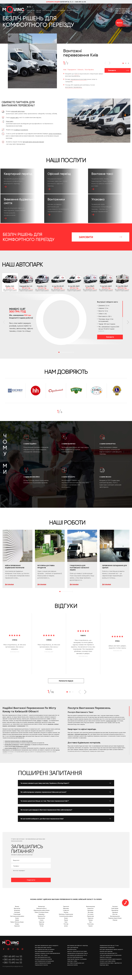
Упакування (61, 10)
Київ (30, 7)
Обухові (115, 913)
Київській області (42, 901)
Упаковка (97, 199)
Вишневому (115, 903)
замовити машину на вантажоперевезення (47, 946)
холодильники (12, 718)
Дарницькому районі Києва (41, 903)
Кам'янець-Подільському (66, 907)
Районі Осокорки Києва (41, 905)
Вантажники (46, 10)
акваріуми (50, 717)
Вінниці (17, 899)
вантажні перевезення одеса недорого (46, 938)
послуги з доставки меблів (107, 954)
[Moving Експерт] (13, 9)
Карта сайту (125, 970)
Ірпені (66, 918)
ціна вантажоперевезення (75, 950)
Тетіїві (41, 918)
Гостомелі (90, 907)
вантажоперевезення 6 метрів (44, 944)
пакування (27, 737)
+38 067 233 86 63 (122, 11)
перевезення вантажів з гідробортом (111, 955)
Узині (66, 914)
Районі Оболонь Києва (17, 914)
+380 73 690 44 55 (12, 955)
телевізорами (21, 718)
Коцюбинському (71, 942)
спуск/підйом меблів (10, 741)
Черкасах (90, 911)
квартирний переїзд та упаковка (77, 952)
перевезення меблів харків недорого (111, 952)
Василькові (41, 911)
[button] (109, 63)
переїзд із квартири (105, 950)
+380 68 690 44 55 (12, 949)
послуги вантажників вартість (108, 946)
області (39, 713)
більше (5, 187)
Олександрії (17, 907)
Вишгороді (17, 901)
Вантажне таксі (102, 174)
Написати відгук (66, 673)
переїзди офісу (104, 957)
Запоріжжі (17, 905)
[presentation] (24, 865)
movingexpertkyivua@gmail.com (13, 959)
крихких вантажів (111, 713)
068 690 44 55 (80, 2)
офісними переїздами (81, 727)
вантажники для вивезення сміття (77, 948)
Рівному (66, 905)
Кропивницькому (115, 909)
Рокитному (90, 916)
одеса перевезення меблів (43, 955)
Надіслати (31, 873)
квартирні (70, 727)
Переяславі (90, 909)
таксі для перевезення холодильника (110, 948)
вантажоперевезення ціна (42, 950)
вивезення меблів (72, 957)
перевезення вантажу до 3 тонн (109, 938)
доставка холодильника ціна (75, 955)
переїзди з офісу (72, 954)
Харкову (41, 916)
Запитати (119, 23)
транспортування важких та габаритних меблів (18, 733)
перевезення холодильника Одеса (77, 946)
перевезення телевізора (107, 940)
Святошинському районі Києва (17, 910)
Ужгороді (115, 899)
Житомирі (90, 905)
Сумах (41, 913)
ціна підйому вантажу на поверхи (44, 942)
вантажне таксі (20, 729)
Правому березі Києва (114, 911)
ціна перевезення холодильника (44, 954)
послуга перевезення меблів (43, 952)
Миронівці (66, 901)
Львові (66, 913)
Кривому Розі (41, 909)
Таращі (90, 913)
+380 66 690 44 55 (12, 952)
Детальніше (9, 577)
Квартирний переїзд (31, 11)
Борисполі (90, 901)
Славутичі (66, 903)
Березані (17, 918)
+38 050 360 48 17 (122, 9)
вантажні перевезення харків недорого (111, 942)
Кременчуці (41, 899)
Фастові (114, 907)
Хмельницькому (90, 899)
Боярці (17, 916)
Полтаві (66, 916)
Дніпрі (17, 913)
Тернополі (66, 899)
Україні (46, 713)
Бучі (90, 914)
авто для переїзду (72, 940)
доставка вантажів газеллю (43, 940)
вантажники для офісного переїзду (77, 938)
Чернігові (41, 914)
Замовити (112, 70)
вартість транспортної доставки (77, 944)
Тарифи (54, 10)
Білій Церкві (115, 901)
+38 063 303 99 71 (122, 13)
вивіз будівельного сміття (20, 739)
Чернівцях (115, 905)
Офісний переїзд (38, 11)
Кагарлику (17, 903)
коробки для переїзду (106, 944)
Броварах (90, 903)
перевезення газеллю (41, 957)
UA (111, 9)
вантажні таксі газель (41, 948)
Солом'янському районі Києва (66, 910)
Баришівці (41, 907)
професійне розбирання (12, 737)
